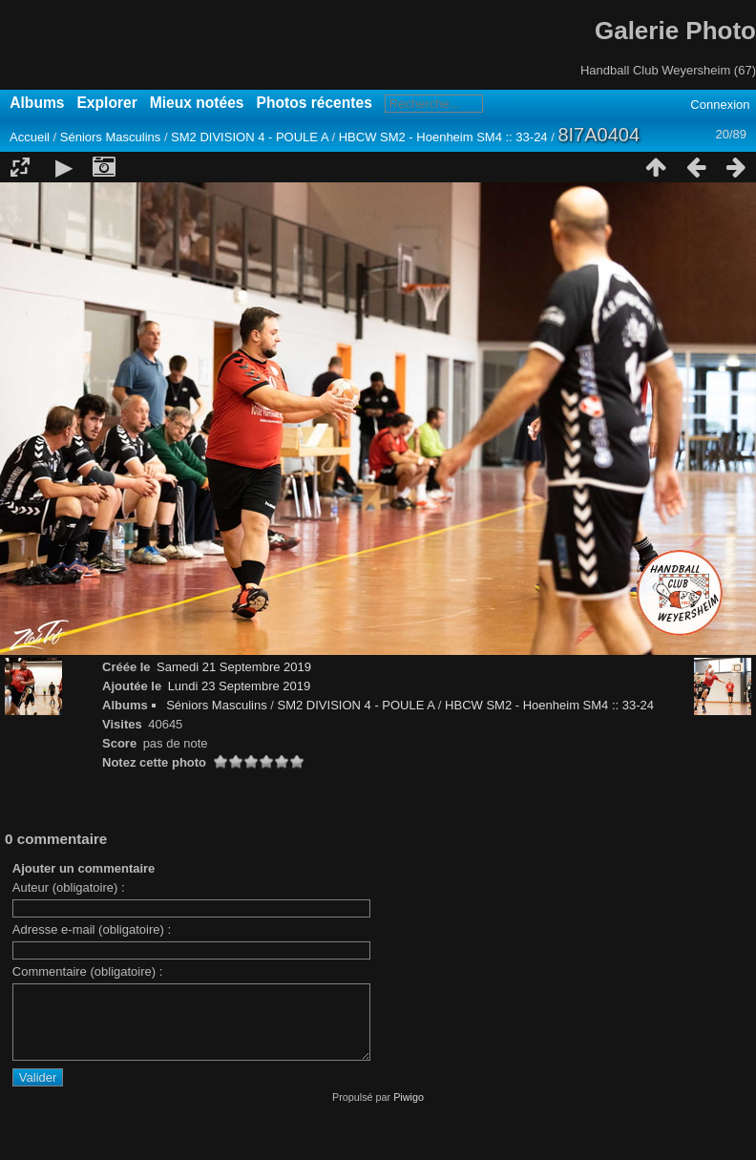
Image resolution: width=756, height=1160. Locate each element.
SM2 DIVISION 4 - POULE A (249, 137)
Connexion (719, 104)
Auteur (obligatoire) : (68, 887)
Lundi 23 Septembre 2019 (239, 686)
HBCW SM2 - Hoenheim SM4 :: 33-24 (443, 137)
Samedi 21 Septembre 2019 (234, 667)
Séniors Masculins (110, 137)
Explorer (106, 103)
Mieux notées (197, 103)
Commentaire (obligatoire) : (87, 971)
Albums (37, 103)
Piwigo (408, 1111)
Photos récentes (314, 103)
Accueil (30, 137)
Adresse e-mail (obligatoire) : (91, 929)
